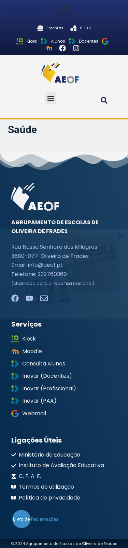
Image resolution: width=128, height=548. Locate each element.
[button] (64, 9)
